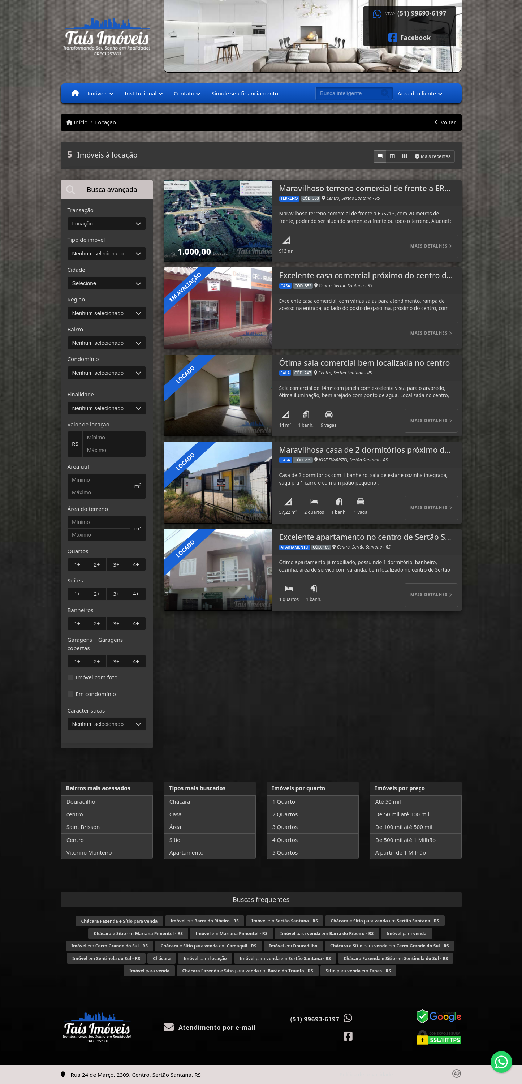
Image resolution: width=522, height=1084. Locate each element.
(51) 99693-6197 (421, 13)
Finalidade (81, 394)
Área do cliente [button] (417, 93)
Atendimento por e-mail (210, 1027)
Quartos (78, 551)
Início (77, 122)
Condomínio (83, 358)
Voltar (445, 122)
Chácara (179, 801)
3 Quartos (285, 826)
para (119, 921)
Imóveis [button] (97, 93)
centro (74, 814)
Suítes (75, 580)
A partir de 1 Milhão (400, 852)
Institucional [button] (140, 93)
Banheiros (81, 610)
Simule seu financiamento (245, 93)
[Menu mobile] (75, 93)
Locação (105, 122)
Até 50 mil (388, 801)
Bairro (75, 329)
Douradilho (80, 801)
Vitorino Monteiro (89, 852)
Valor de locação (88, 424)
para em (385, 921)
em (205, 921)
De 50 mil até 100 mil (402, 814)
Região (76, 299)
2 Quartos (285, 814)
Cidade (76, 269)
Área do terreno (88, 508)
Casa (175, 814)
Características (86, 710)
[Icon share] (409, 36)
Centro (75, 839)
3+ (116, 564)
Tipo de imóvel (86, 239)
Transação (81, 210)
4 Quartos (285, 839)
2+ (97, 564)
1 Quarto (283, 801)
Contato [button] (184, 93)
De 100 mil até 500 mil (403, 826)
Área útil (78, 466)
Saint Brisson (83, 826)
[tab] (107, 189)
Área (175, 826)
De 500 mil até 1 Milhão (405, 839)
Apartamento (186, 852)
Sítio (175, 839)
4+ (136, 564)
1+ (77, 564)
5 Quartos (285, 852)
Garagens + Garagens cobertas (95, 643)
